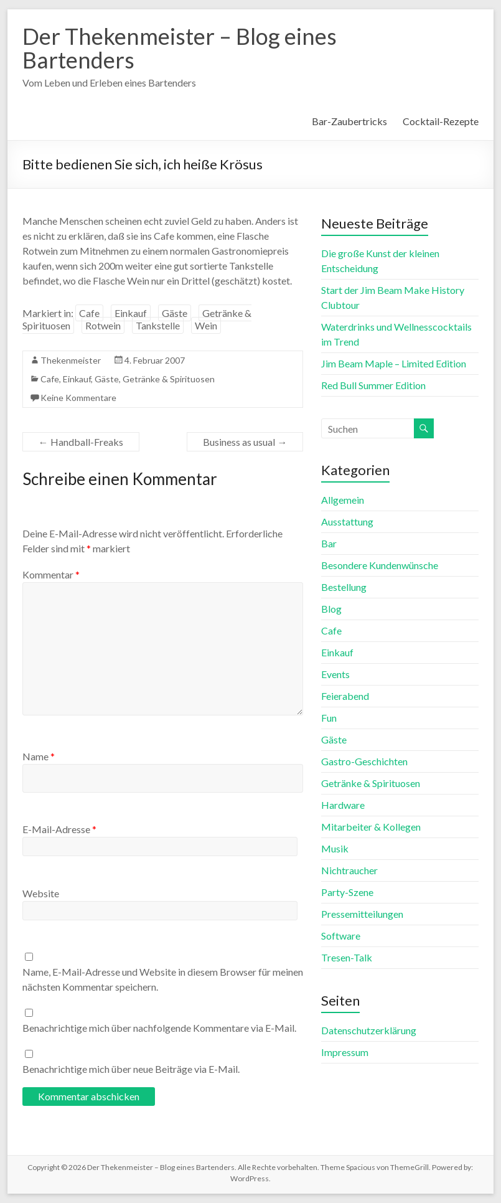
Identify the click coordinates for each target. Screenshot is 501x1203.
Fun (329, 718)
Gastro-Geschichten (364, 761)
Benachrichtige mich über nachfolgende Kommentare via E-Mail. (159, 1028)
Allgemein (342, 500)
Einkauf (131, 313)
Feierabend (345, 696)
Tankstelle (158, 325)
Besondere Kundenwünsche (379, 565)
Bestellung (344, 587)
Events (335, 674)
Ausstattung (347, 521)
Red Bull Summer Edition (373, 385)
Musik (335, 848)
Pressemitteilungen (362, 914)
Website (40, 893)
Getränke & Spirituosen (169, 379)
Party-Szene (347, 892)
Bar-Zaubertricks (349, 121)
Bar (329, 543)
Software (340, 935)
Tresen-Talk (346, 957)
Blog (331, 609)
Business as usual (245, 442)
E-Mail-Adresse (59, 829)
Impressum (344, 1052)
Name (38, 756)
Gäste (174, 313)
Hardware (343, 805)
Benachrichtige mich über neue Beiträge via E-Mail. (131, 1069)
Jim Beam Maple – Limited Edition (393, 363)
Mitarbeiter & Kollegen (371, 827)
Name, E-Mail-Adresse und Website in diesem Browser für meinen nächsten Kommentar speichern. (162, 979)
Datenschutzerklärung (368, 1030)
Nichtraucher (349, 870)
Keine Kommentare (78, 397)
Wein (206, 325)
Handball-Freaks (81, 442)
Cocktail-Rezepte (441, 121)
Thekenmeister (70, 360)
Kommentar (51, 574)
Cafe (89, 313)
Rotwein (103, 325)
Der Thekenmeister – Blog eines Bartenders (179, 47)
